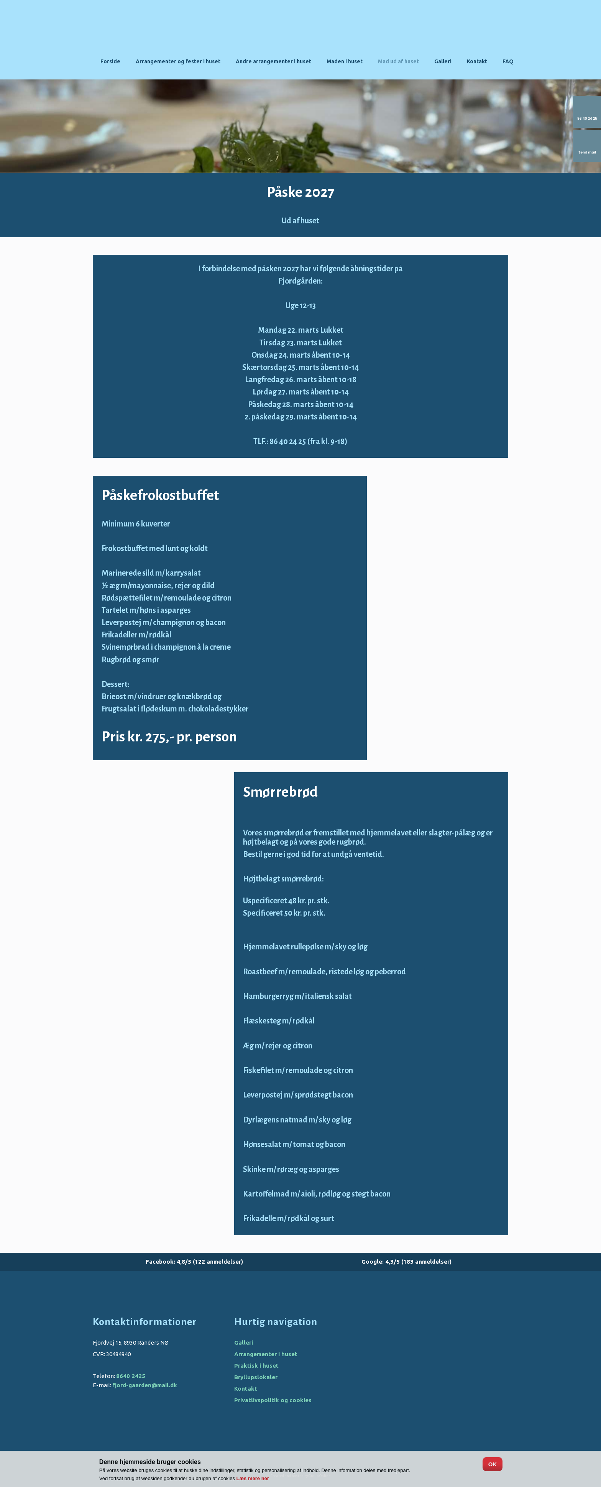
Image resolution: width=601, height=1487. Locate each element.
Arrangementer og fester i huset (178, 61)
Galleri (443, 61)
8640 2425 (130, 1376)
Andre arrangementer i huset (273, 61)
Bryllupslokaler (256, 1377)
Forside (110, 61)
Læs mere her (252, 1478)
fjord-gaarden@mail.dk (144, 1385)
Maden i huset (345, 61)
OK (492, 1464)
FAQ (508, 61)
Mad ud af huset (398, 61)
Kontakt (477, 61)
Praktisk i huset (256, 1365)
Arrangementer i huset (265, 1354)
